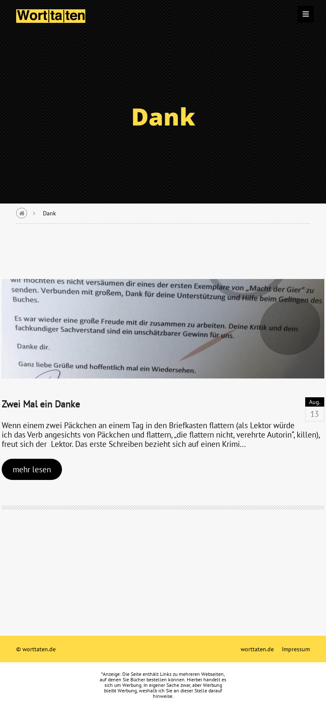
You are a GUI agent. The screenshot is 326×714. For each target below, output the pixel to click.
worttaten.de (257, 649)
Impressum (296, 649)
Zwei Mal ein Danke (41, 404)
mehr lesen (32, 469)
